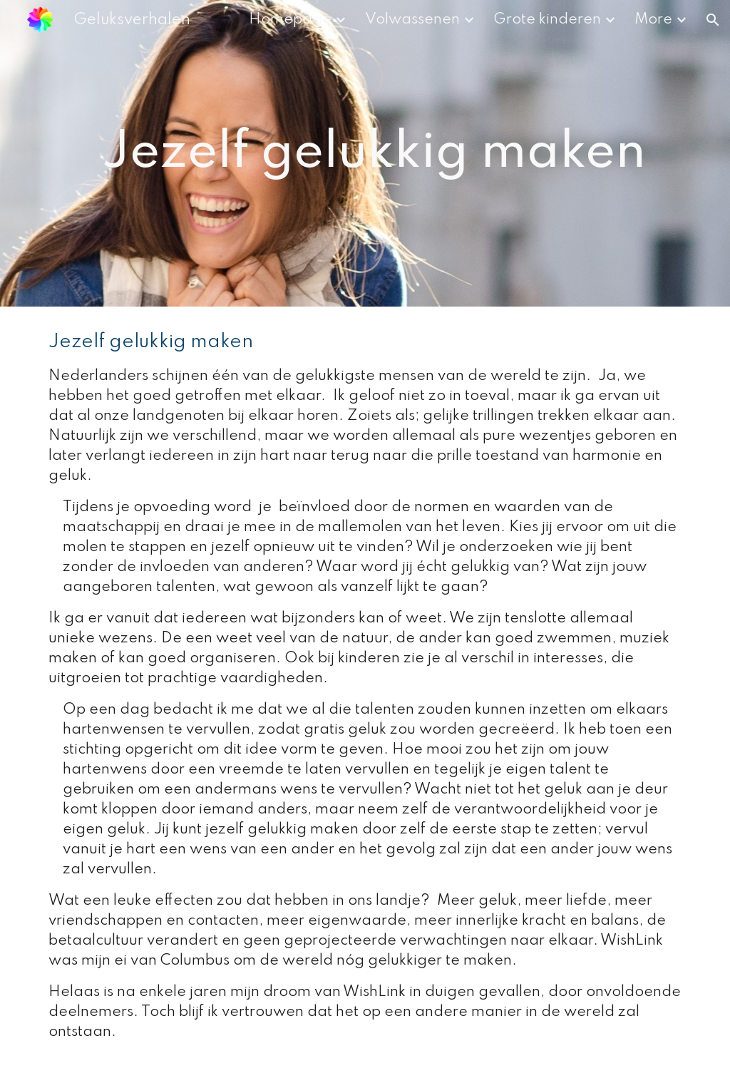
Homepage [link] (290, 19)
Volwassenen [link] (412, 19)
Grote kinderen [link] (547, 19)
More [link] (653, 19)
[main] (365, 153)
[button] (713, 20)
